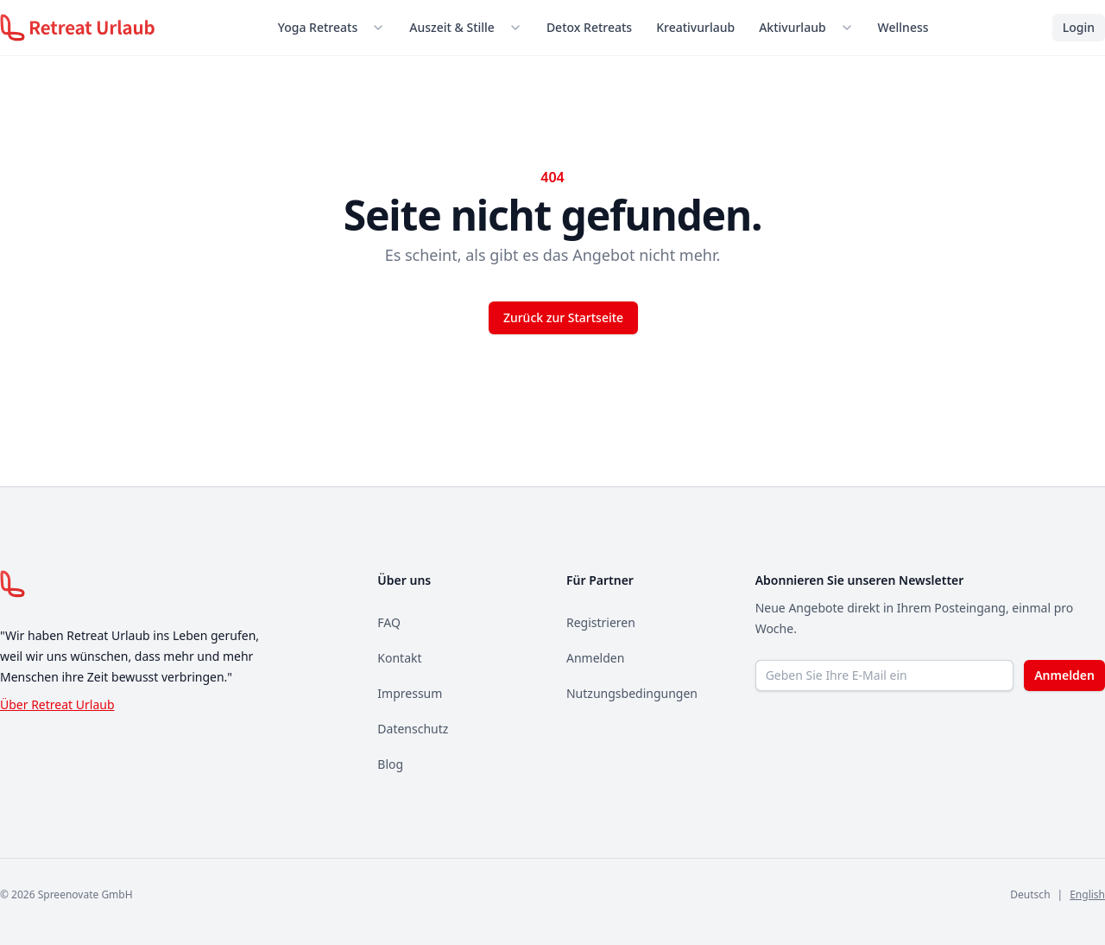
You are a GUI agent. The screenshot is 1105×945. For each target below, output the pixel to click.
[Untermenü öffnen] (381, 27)
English (1087, 894)
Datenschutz (412, 728)
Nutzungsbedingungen (632, 693)
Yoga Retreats (317, 27)
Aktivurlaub (792, 27)
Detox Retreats (589, 27)
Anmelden (595, 658)
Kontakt (399, 658)
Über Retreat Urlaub (57, 704)
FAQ (389, 622)
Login (1079, 27)
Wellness (903, 27)
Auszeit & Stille (452, 27)
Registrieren (600, 622)
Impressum (409, 693)
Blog (390, 764)
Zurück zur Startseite (563, 317)
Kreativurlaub (695, 27)
